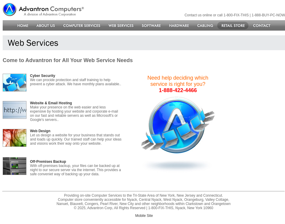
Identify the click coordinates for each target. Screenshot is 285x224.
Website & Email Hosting (51, 103)
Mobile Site (144, 216)
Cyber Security (42, 76)
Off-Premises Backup (48, 162)
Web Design (40, 131)
